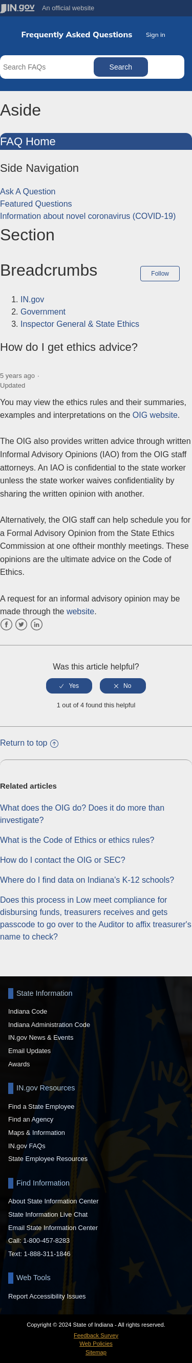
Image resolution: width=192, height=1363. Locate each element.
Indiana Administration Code (49, 1025)
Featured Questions (36, 203)
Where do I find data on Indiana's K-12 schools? (87, 880)
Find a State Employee (41, 1106)
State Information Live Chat (48, 1214)
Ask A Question (28, 191)
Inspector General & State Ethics (79, 324)
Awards (19, 1064)
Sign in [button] (155, 34)
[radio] (69, 686)
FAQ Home (28, 141)
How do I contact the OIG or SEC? (62, 860)
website (80, 611)
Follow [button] (160, 273)
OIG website (155, 415)
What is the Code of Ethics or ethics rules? (77, 840)
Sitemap (96, 1352)
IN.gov (32, 299)
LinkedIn (36, 624)
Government (43, 311)
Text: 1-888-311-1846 (39, 1254)
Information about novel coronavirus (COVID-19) (88, 216)
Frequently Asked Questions (77, 34)
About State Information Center (53, 1201)
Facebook (6, 624)
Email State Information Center (53, 1228)
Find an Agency (30, 1119)
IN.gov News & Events (40, 1037)
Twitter (21, 624)
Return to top (29, 743)
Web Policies (95, 1343)
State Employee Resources (48, 1159)
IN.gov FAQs (27, 1146)
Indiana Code (27, 1011)
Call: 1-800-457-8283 (39, 1240)
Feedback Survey (96, 1335)
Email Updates (29, 1051)
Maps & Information (36, 1132)
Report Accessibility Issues (47, 1296)
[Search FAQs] (48, 67)
